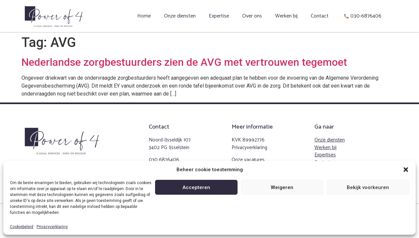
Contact (320, 16)
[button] (406, 169)
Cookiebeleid (21, 226)
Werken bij (286, 16)
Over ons (252, 16)
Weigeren (282, 187)
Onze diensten (180, 16)
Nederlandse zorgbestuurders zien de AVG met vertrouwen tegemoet (184, 62)
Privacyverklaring (52, 226)
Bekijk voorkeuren (368, 187)
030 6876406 (164, 160)
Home (144, 16)
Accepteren (196, 187)
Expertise (219, 16)
